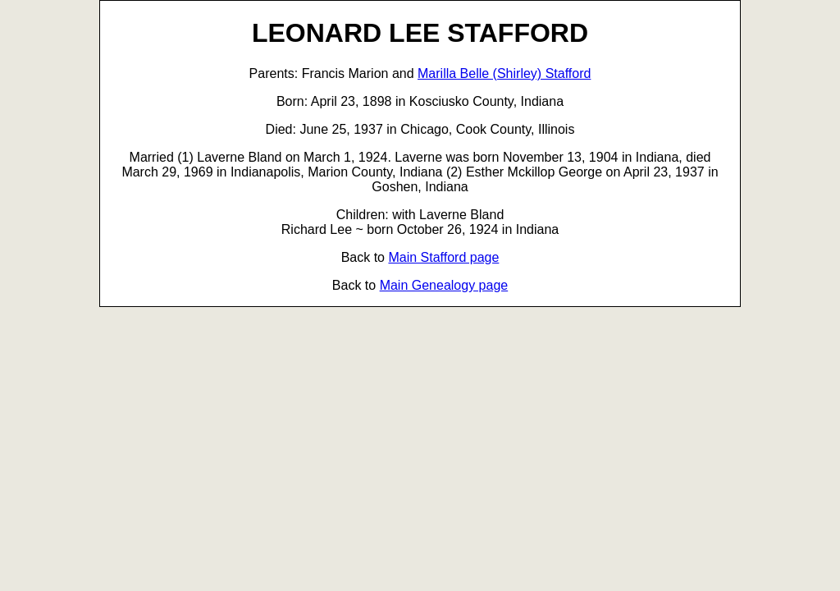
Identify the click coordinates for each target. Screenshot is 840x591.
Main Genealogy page (444, 285)
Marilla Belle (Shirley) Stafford (504, 73)
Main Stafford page (443, 257)
